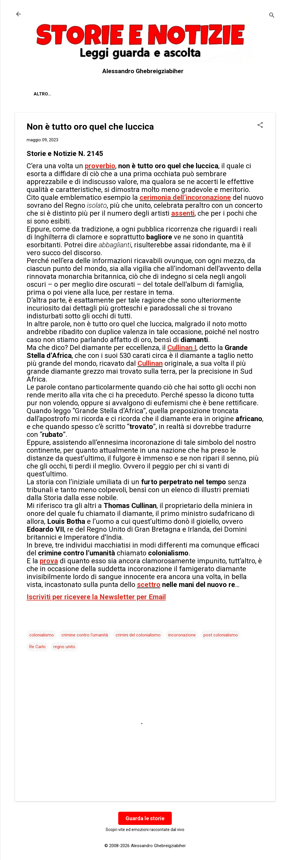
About (41, 94)
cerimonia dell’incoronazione (185, 197)
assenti (183, 213)
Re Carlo (37, 646)
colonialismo (41, 635)
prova (49, 561)
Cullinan (150, 363)
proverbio (100, 166)
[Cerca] (271, 16)
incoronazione (182, 635)
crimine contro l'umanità (84, 635)
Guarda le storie (145, 818)
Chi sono (70, 94)
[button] (260, 125)
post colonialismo (220, 635)
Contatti (102, 94)
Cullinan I (181, 348)
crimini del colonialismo (138, 635)
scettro (148, 585)
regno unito (64, 646)
